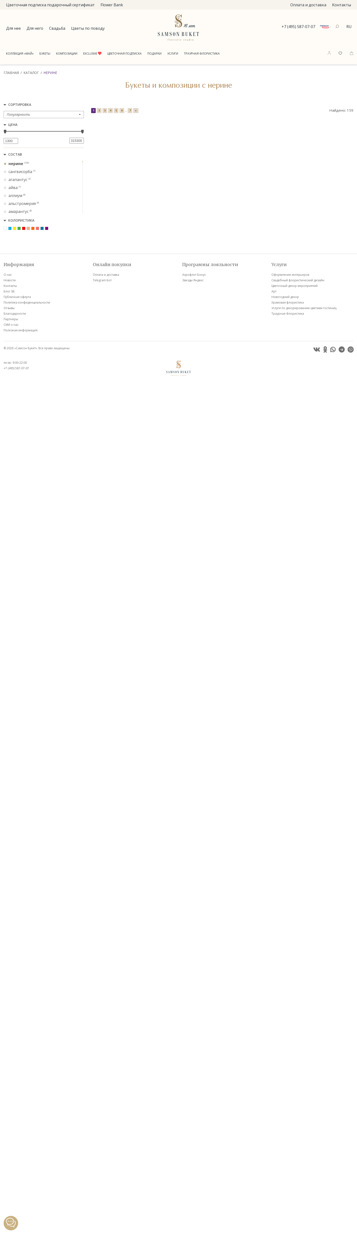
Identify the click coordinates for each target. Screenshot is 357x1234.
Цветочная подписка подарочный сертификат (50, 4)
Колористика (21, 220)
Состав (15, 154)
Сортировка (19, 104)
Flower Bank (112, 4)
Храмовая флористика (287, 1153)
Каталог (31, 72)
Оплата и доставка (308, 4)
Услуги (172, 53)
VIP (143, 198)
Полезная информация (20, 1181)
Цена (12, 124)
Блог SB (9, 1142)
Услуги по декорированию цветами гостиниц (303, 1159)
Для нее (13, 28)
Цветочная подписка (124, 53)
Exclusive (92, 53)
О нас (8, 1125)
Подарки (154, 53)
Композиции (66, 53)
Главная (11, 72)
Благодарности (15, 1164)
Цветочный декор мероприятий (294, 1136)
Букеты (44, 53)
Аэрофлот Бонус (194, 1125)
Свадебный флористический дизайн (297, 1131)
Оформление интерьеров (290, 1125)
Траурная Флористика (202, 53)
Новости (10, 1131)
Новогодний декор (285, 1148)
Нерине (50, 72)
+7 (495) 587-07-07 (298, 26)
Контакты (341, 4)
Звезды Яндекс (193, 1131)
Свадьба (57, 28)
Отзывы (9, 1159)
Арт (274, 1142)
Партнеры (11, 1170)
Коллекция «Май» (20, 53)
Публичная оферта (17, 1148)
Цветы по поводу (88, 28)
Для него (35, 28)
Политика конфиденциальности (27, 1153)
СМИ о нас (11, 1175)
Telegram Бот (102, 1131)
